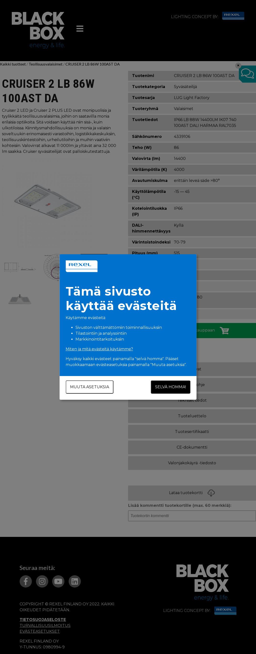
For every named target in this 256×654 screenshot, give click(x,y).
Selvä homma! (170, 387)
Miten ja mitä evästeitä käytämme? (99, 349)
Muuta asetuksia (89, 387)
